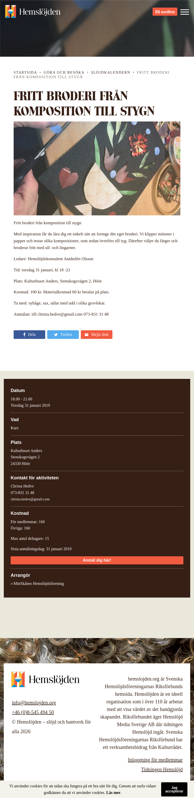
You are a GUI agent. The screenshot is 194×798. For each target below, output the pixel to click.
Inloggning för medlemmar (155, 760)
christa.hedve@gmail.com (30, 499)
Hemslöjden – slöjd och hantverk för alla (33, 12)
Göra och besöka (64, 72)
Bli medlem (165, 13)
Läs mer (113, 792)
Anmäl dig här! (97, 560)
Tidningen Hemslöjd (162, 769)
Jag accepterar (174, 789)
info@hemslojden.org (34, 702)
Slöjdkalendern (111, 72)
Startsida (25, 72)
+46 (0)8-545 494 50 (33, 712)
